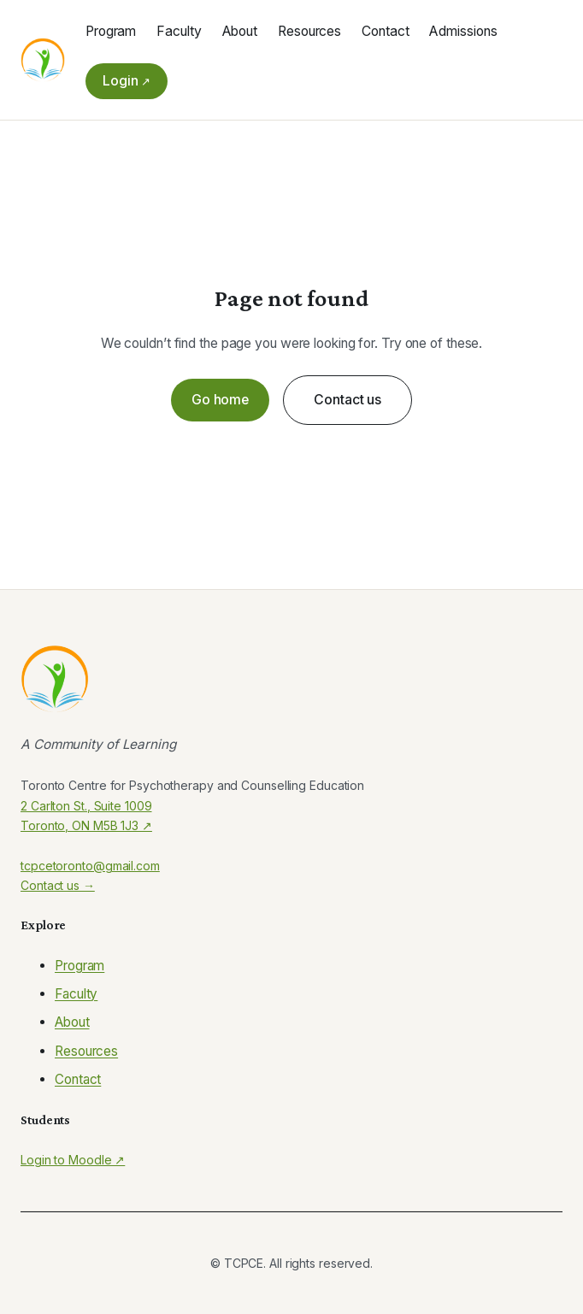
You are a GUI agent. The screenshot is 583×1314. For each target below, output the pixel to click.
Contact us (347, 400)
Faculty (76, 994)
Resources (86, 1051)
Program (79, 966)
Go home (220, 400)
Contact (78, 1079)
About (72, 1022)
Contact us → (58, 885)
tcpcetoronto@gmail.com (90, 865)
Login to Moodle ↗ (73, 1159)
